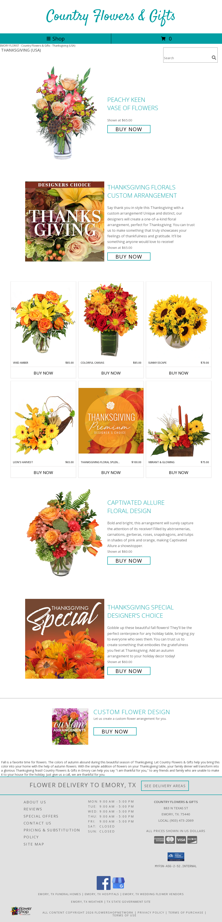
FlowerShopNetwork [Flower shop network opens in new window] (114, 912)
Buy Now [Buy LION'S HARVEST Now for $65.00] (43, 472)
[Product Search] (186, 57)
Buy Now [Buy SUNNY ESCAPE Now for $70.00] (178, 373)
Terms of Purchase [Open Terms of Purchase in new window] (186, 912)
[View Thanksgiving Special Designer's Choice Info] (65, 639)
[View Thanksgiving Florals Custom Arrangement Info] (65, 221)
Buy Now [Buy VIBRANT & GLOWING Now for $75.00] (178, 472)
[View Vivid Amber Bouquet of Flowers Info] (43, 321)
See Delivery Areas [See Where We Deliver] (165, 785)
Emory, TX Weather (87, 902)
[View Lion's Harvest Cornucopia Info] (43, 420)
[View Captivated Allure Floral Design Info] (65, 531)
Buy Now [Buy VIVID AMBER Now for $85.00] (43, 373)
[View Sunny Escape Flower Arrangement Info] (178, 321)
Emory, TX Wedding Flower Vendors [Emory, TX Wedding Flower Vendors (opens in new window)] (153, 894)
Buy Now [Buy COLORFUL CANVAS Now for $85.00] (111, 373)
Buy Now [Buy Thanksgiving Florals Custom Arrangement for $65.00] (129, 256)
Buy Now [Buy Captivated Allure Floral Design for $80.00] (129, 560)
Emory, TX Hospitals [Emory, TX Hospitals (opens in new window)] (102, 894)
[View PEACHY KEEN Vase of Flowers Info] (65, 114)
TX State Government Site (129, 902)
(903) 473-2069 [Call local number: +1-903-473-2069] (182, 820)
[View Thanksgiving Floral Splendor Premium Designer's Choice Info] (111, 420)
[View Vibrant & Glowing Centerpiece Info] (178, 420)
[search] (214, 57)
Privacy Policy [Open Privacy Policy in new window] (151, 912)
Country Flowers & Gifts (111, 17)
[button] (176, 856)
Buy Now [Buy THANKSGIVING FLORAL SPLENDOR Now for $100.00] (111, 472)
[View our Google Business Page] (118, 889)
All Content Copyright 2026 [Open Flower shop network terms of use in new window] (68, 912)
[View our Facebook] (104, 889)
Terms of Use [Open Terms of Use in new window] (125, 915)
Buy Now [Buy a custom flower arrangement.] (115, 731)
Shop (55, 38)
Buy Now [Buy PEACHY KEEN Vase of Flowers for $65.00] (129, 129)
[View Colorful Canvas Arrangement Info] (111, 321)
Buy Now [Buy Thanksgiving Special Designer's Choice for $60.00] (129, 670)
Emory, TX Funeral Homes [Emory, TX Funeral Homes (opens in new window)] (59, 894)
